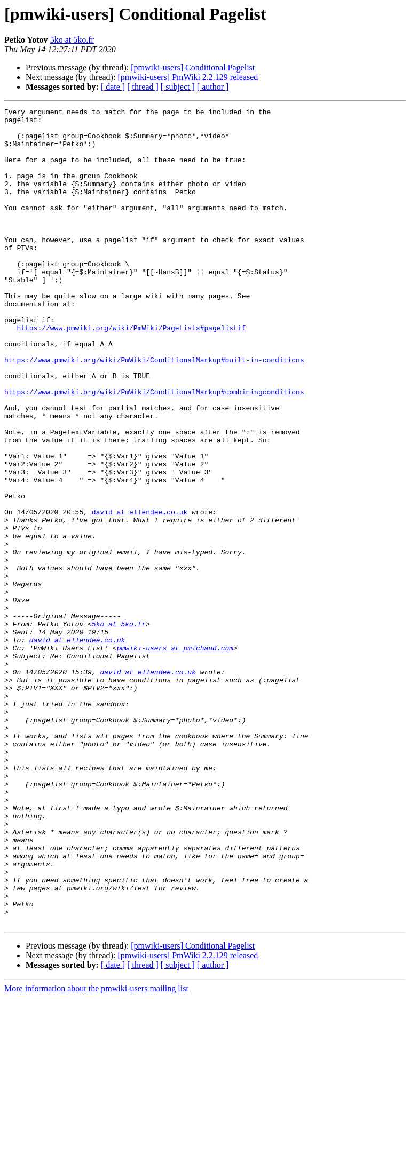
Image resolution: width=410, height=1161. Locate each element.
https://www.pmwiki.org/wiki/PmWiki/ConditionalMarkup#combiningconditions (154, 449)
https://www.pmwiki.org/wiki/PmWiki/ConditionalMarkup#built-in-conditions (154, 411)
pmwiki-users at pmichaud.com (175, 756)
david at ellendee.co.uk (139, 593)
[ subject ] (178, 86)
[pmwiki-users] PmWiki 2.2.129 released (187, 77)
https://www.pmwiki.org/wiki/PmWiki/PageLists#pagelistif (131, 372)
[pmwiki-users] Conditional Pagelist (193, 67)
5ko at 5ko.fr (72, 39)
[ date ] (113, 86)
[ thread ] (143, 86)
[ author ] (213, 86)
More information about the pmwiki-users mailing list (96, 1151)
